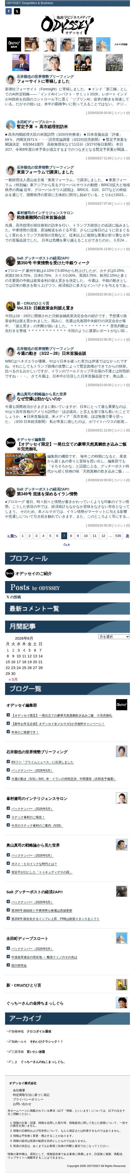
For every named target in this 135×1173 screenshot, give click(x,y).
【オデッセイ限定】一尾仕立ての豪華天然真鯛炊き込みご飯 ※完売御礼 (61, 715)
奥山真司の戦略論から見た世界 (42, 394)
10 (86, 536)
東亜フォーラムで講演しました (45, 172)
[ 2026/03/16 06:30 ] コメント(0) (108, 525)
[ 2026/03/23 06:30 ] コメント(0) (108, 294)
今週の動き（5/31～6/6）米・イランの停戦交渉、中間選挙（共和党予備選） (63, 779)
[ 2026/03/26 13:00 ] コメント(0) (108, 249)
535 (118, 536)
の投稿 (13, 597)
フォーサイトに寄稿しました (43, 81)
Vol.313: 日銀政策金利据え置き (45, 308)
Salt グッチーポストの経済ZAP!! (43, 258)
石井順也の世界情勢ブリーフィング (45, 77)
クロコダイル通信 (31, 1031)
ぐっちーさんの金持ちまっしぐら (35, 1003)
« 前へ (12, 536)
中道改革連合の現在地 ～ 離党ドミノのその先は (44, 957)
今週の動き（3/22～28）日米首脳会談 (51, 353)
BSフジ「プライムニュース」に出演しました (42, 762)
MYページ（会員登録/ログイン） (103, 9)
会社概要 (19, 1090)
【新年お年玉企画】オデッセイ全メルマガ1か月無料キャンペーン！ (58, 724)
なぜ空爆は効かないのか (39, 399)
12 (103, 536)
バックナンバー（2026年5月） (32, 770)
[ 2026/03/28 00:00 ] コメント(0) (108, 113)
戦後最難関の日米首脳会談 (41, 217)
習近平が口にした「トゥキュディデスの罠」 (41, 872)
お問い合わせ (22, 1104)
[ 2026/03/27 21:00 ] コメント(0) (108, 158)
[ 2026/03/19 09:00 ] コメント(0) (108, 480)
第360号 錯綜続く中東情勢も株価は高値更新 (41, 910)
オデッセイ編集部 (31, 439)
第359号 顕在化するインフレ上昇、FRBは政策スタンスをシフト (55, 919)
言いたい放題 (28, 1052)
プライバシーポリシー (28, 1099)
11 (95, 536)
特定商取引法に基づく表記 (31, 1095)
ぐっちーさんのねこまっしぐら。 (38, 1062)
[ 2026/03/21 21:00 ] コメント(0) (108, 430)
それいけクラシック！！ (37, 1041)
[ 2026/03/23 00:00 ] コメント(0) (108, 385)
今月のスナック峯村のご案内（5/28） (37, 825)
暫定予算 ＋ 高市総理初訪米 (42, 127)
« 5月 (13, 679)
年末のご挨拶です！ (25, 732)
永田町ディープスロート (36, 122)
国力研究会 (19, 965)
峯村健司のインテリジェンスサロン (45, 213)
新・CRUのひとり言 (33, 303)
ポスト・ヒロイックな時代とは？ (34, 864)
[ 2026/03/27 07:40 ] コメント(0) (108, 203)
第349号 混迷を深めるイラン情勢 (47, 494)
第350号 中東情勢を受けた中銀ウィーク (53, 263)
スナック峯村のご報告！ (28, 817)
